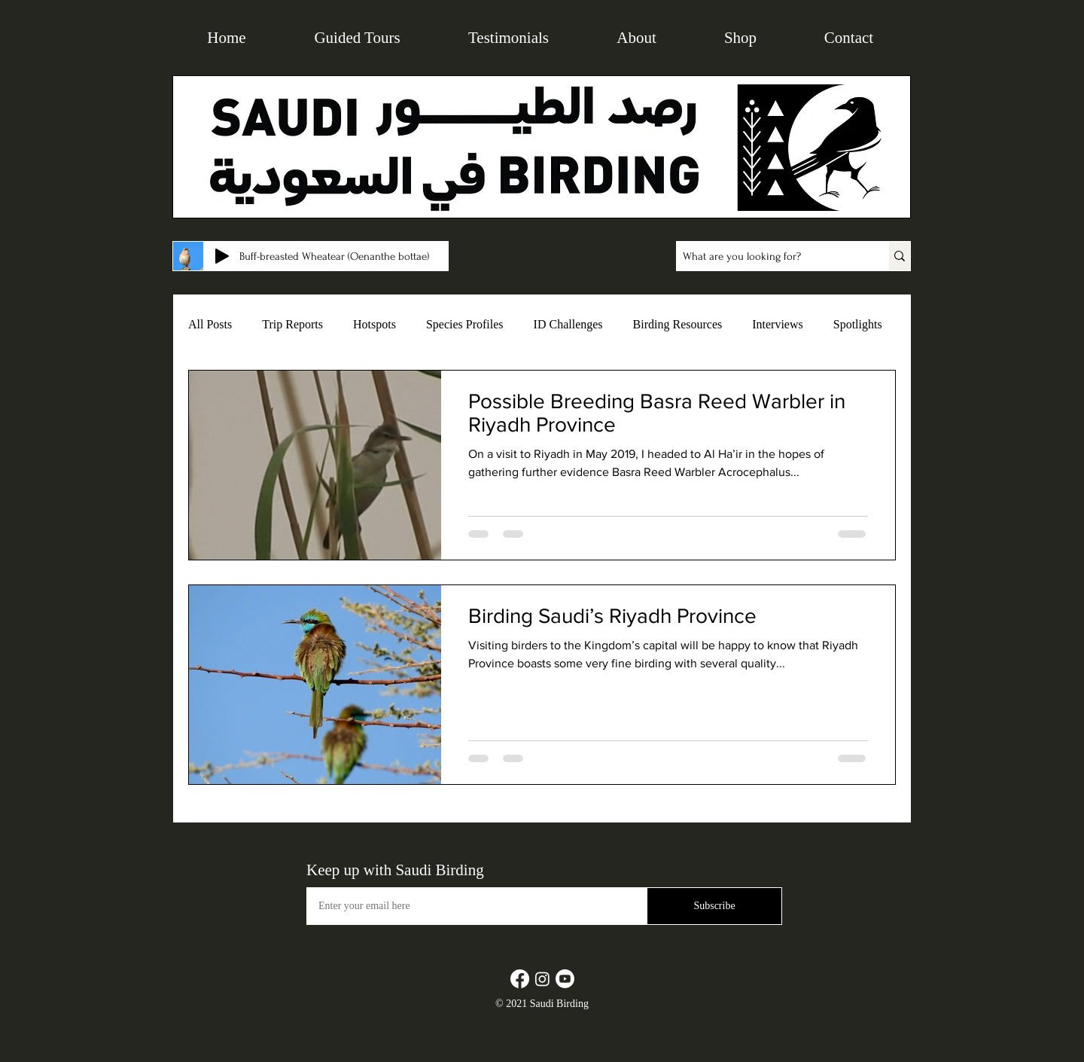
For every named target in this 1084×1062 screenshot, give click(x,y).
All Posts (210, 324)
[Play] (222, 256)
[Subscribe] (714, 906)
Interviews (777, 324)
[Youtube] (565, 978)
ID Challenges (568, 324)
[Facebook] (519, 978)
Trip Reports (292, 324)
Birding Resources (678, 324)
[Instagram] (542, 978)
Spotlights (857, 324)
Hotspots (374, 324)
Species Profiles (465, 324)
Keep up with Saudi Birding (395, 870)
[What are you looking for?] (767, 256)
